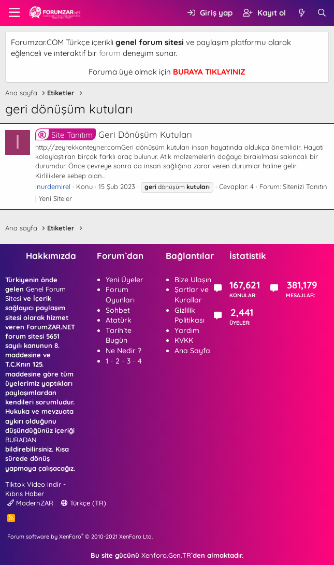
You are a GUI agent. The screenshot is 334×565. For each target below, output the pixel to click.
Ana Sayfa (192, 350)
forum (110, 53)
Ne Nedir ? (123, 350)
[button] (14, 13)
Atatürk (119, 320)
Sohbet (118, 310)
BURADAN (20, 440)
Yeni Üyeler (124, 279)
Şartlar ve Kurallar (192, 295)
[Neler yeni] (301, 12)
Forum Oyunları (120, 295)
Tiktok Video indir (33, 484)
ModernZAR (30, 503)
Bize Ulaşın (193, 279)
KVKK (184, 340)
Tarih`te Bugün (119, 335)
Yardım (187, 330)
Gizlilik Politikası (190, 315)
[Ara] (322, 12)
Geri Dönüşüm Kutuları (113, 134)
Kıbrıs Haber (24, 493)
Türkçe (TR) (83, 503)
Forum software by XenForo (80, 536)
